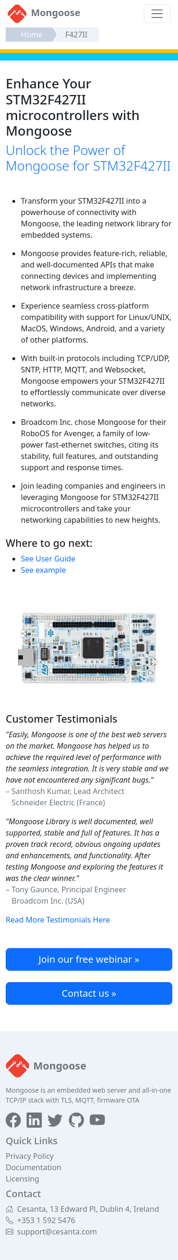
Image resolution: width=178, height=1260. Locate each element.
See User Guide (48, 558)
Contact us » (89, 993)
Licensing (22, 1179)
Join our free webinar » (88, 959)
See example (43, 570)
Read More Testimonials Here (58, 920)
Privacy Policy (30, 1156)
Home (32, 34)
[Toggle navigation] (157, 13)
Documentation (33, 1167)
